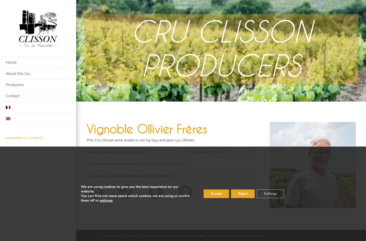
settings (118, 200)
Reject (241, 193)
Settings (270, 193)
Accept (212, 193)
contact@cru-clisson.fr (24, 137)
